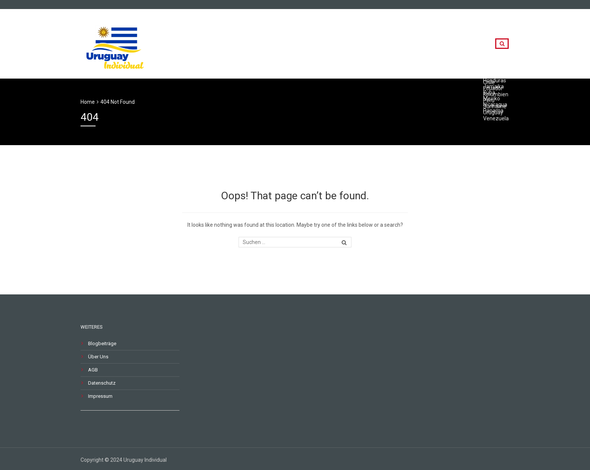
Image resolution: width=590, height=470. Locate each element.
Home (88, 102)
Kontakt (466, 44)
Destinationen (419, 44)
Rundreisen (289, 44)
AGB (93, 370)
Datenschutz (102, 383)
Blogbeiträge (102, 343)
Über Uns (98, 356)
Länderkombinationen (352, 44)
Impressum (100, 396)
